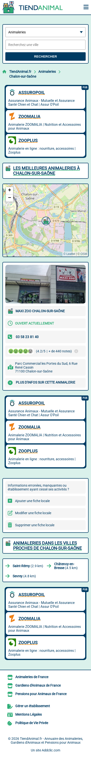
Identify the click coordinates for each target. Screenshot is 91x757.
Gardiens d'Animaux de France (38, 685)
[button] (45, 220)
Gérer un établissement (32, 706)
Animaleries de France (31, 677)
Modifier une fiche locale (33, 513)
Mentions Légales (28, 714)
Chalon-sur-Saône (22, 76)
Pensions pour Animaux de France (40, 694)
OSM (84, 254)
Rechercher (45, 56)
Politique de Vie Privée (31, 723)
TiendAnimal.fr (20, 72)
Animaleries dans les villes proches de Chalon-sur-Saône (47, 546)
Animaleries (47, 72)
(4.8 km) (24, 576)
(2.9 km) (28, 566)
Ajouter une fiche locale (32, 501)
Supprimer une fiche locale (34, 525)
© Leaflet (69, 254)
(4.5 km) (66, 566)
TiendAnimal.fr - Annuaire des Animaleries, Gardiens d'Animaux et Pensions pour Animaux (47, 740)
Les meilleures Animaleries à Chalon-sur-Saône (46, 171)
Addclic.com (51, 750)
